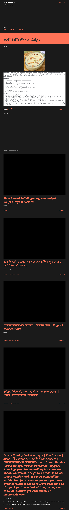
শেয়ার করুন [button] (61, 109)
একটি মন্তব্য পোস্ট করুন (14, 274)
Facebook (20, 29)
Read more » (62, 210)
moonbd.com (9, 2)
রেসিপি (8, 109)
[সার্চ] (60, 2)
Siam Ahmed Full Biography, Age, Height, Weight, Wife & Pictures (30, 200)
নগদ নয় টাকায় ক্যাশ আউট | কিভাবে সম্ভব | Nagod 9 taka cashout (33, 327)
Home (5, 29)
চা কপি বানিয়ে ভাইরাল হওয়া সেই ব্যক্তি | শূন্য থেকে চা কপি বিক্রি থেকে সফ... (33, 263)
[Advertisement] (34, 16)
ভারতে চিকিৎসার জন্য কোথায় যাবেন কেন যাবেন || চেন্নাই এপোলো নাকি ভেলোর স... (31, 393)
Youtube (12, 29)
